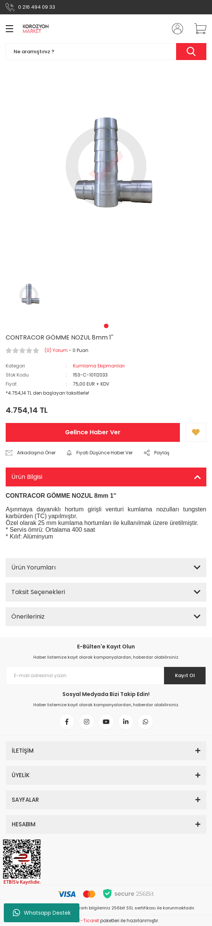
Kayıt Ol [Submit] (185, 675)
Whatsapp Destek (42, 913)
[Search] (106, 51)
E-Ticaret (88, 920)
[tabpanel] (29, 295)
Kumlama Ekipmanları (99, 366)
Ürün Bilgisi (26, 476)
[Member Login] (175, 28)
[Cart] (197, 28)
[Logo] (36, 28)
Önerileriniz (28, 616)
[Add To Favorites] (196, 432)
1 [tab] (106, 326)
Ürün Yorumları (33, 567)
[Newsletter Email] (106, 675)
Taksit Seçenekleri (38, 592)
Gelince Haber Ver (93, 432)
